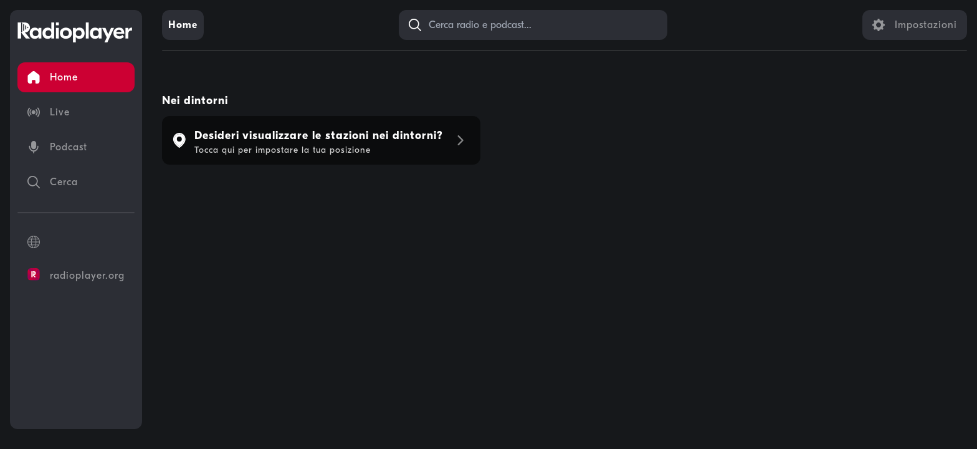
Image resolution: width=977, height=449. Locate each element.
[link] (183, 24)
